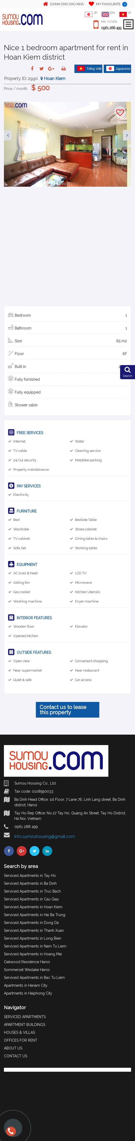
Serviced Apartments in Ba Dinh (30, 883)
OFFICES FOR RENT (20, 1040)
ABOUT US (13, 1048)
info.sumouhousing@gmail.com (44, 836)
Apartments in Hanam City (26, 985)
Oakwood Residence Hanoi (27, 962)
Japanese (118, 68)
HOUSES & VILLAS (19, 1032)
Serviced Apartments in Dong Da (31, 923)
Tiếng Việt (89, 68)
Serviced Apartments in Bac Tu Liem (34, 977)
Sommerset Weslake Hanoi (27, 970)
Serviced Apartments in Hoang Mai (33, 954)
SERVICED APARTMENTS (25, 1017)
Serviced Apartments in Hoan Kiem (33, 907)
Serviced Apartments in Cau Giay (31, 899)
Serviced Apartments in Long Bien (32, 938)
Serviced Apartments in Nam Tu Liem (35, 946)
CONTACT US (15, 1056)
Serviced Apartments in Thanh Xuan (34, 930)
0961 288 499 (111, 28)
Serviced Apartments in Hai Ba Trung (34, 915)
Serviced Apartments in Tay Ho (30, 875)
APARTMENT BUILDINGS (24, 1025)
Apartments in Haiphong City (28, 993)
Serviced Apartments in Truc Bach (32, 891)
